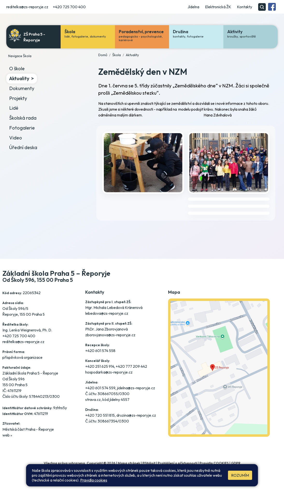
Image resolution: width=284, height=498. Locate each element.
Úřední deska (23, 147)
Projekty (18, 98)
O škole (17, 68)
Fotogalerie (22, 128)
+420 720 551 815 (100, 415)
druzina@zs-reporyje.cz (136, 415)
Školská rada (22, 118)
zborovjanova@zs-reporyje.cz (110, 334)
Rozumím (240, 475)
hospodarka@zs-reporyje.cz (109, 372)
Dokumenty (21, 88)
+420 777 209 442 (131, 366)
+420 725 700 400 (69, 6)
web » (7, 435)
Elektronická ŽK (218, 6)
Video (15, 138)
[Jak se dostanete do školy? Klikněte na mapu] (219, 375)
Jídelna (193, 6)
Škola (116, 55)
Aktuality (19, 78)
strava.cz (93, 399)
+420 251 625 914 (99, 366)
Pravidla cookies (93, 480)
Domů (102, 55)
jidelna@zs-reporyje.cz (136, 387)
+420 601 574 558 (100, 350)
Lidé (13, 108)
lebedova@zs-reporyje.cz (106, 313)
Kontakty (244, 6)
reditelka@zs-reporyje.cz (27, 6)
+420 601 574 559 (100, 387)
